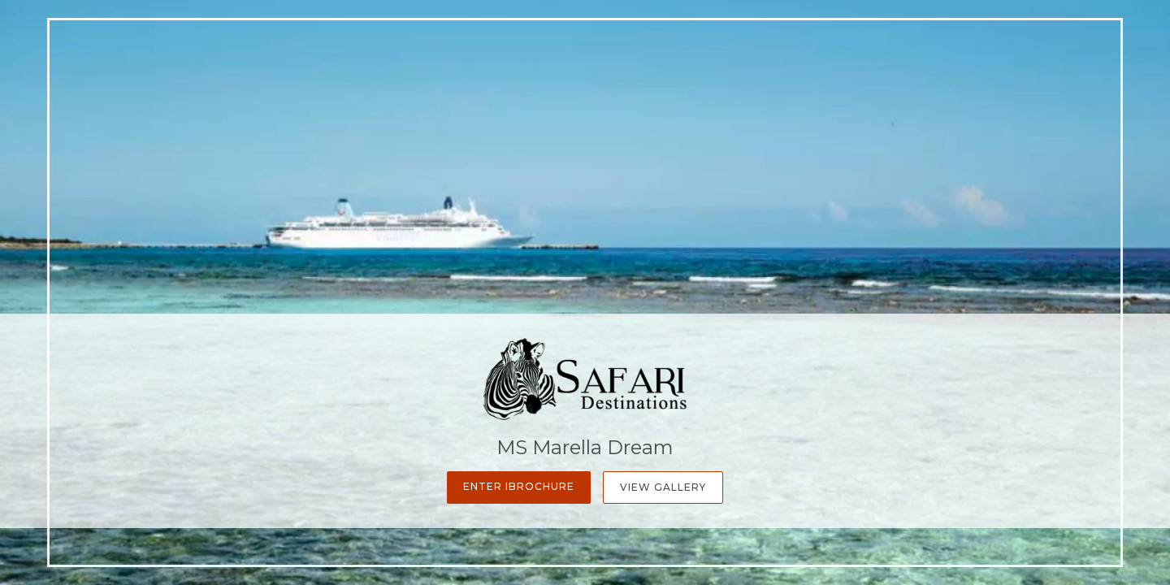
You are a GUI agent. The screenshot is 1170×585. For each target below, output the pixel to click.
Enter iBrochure (518, 486)
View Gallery (663, 487)
